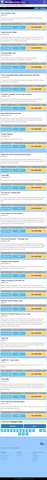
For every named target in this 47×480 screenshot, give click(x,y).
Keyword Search (4, 474)
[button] (19, 27)
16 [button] (23, 451)
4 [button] (11, 447)
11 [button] (33, 447)
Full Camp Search (4, 476)
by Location (3, 471)
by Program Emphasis (5, 473)
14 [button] (44, 447)
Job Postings (19, 471)
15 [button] (19, 451)
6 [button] (17, 447)
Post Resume (19, 473)
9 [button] (26, 447)
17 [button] (26, 451)
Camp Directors (36, 473)
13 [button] (40, 447)
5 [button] (14, 447)
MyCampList (35, 476)
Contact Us (35, 474)
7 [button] (20, 447)
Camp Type (5, 439)
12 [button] (37, 447)
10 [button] (30, 447)
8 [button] (23, 447)
